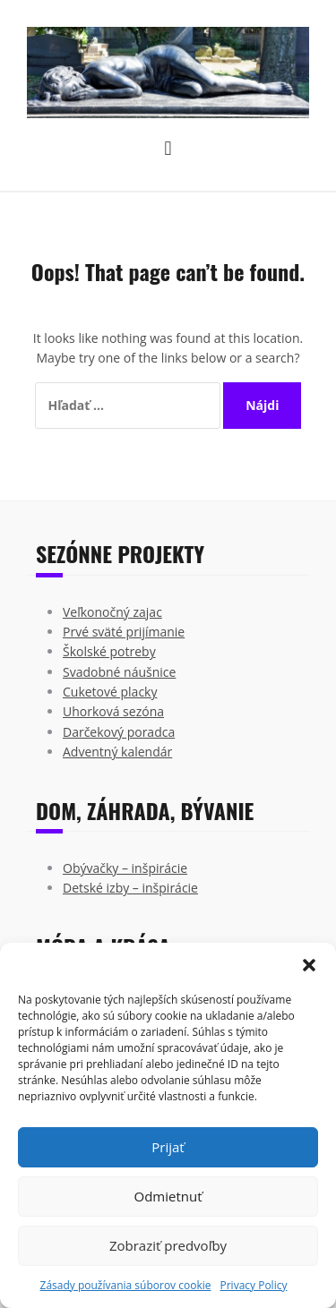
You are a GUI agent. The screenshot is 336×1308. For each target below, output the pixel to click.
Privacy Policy (253, 1285)
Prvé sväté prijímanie (124, 631)
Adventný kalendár (117, 751)
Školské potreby (109, 651)
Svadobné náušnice (119, 671)
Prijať (167, 1147)
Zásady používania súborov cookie (125, 1285)
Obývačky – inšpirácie (125, 867)
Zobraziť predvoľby (168, 1245)
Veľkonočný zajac (112, 611)
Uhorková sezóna (113, 711)
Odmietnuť (168, 1196)
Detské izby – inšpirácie (130, 887)
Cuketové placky (110, 691)
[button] (309, 965)
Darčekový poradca (119, 731)
